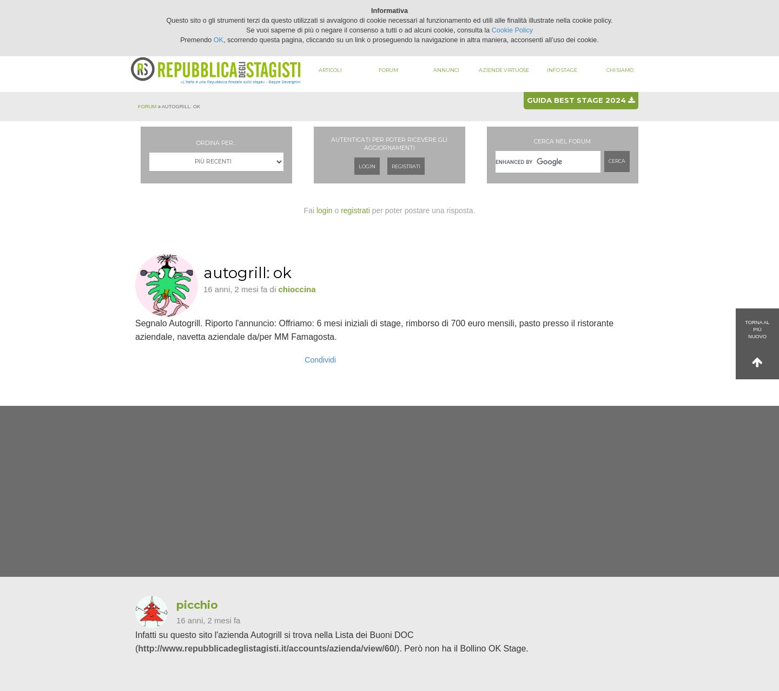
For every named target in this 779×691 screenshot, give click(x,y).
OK (218, 40)
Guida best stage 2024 (581, 100)
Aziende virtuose (504, 70)
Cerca (617, 161)
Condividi (320, 360)
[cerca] (548, 162)
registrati (355, 210)
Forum (388, 70)
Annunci (446, 70)
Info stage (562, 70)
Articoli (330, 70)
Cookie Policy (512, 30)
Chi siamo (619, 70)
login (324, 210)
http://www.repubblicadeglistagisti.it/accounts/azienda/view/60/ (267, 648)
